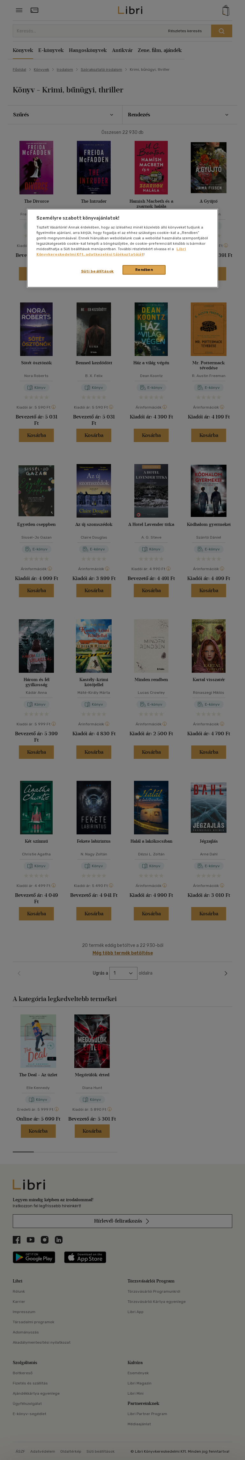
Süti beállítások (97, 271)
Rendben (144, 269)
